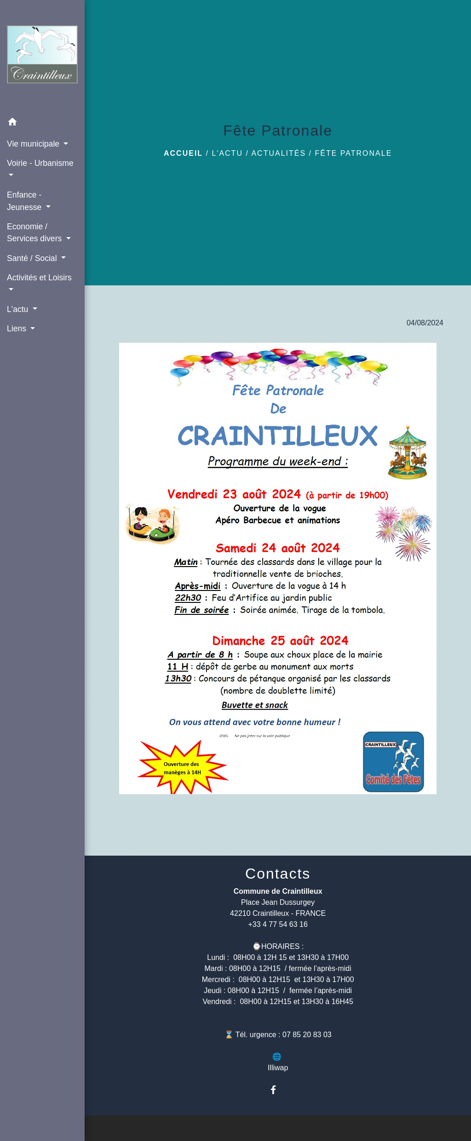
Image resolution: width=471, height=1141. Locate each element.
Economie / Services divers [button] (35, 232)
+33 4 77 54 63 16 (277, 924)
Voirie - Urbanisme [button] (40, 163)
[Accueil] (42, 56)
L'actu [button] (18, 309)
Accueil (183, 153)
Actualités (278, 153)
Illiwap (278, 1068)
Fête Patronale (353, 153)
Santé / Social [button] (33, 258)
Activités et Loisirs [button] (39, 277)
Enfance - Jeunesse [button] (25, 200)
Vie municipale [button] (34, 143)
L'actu (227, 153)
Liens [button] (18, 328)
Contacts (277, 873)
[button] (42, 123)
